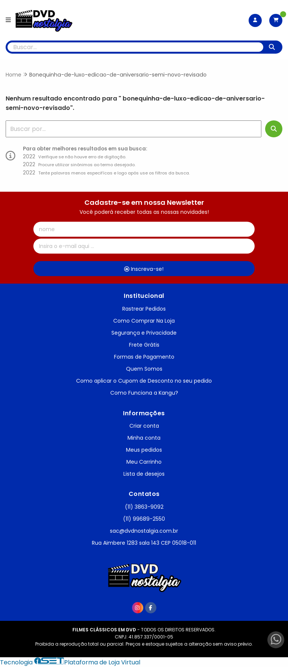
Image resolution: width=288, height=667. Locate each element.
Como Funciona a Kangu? (144, 393)
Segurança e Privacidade (144, 333)
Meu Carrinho (144, 462)
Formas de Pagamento (144, 357)
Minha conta (144, 438)
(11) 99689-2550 (144, 519)
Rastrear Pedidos (144, 308)
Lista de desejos (144, 474)
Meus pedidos (144, 450)
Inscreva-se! (144, 269)
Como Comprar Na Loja (144, 320)
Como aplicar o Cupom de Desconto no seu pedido (144, 381)
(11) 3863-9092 (144, 507)
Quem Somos (144, 369)
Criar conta (144, 426)
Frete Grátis (144, 345)
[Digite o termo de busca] (135, 47)
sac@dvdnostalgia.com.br (144, 531)
